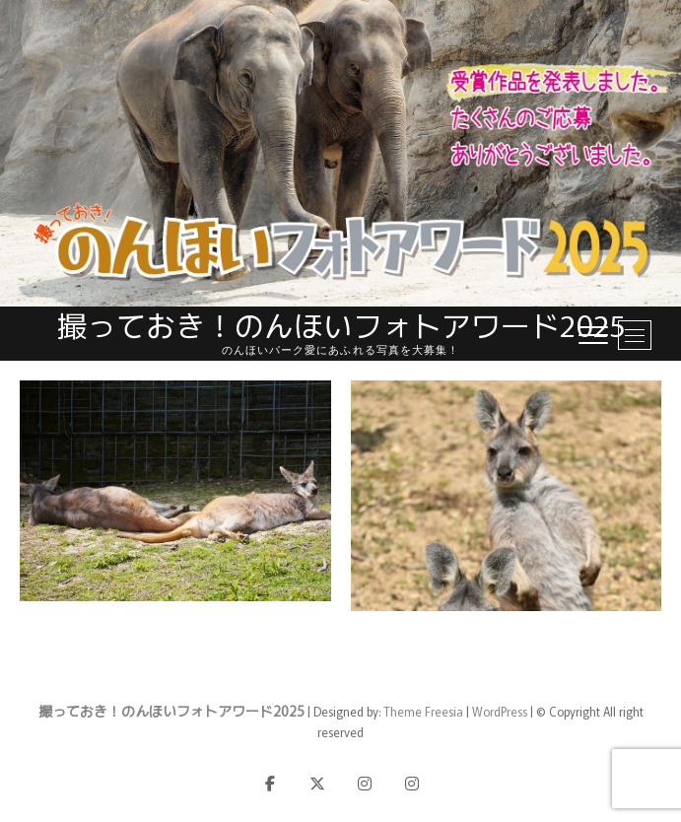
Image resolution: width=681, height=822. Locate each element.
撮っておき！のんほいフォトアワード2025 (341, 325)
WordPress (499, 711)
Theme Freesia (423, 711)
